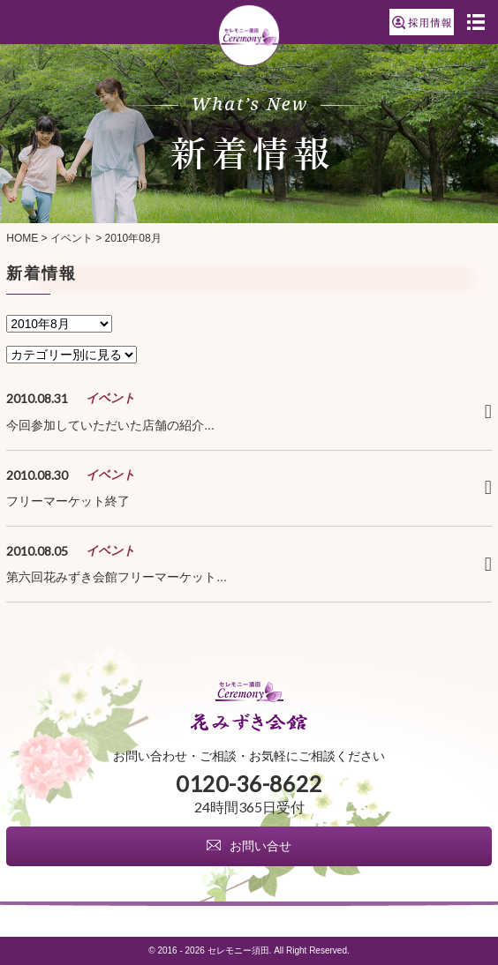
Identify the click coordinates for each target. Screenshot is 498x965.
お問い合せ (260, 846)
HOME (22, 238)
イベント (71, 238)
